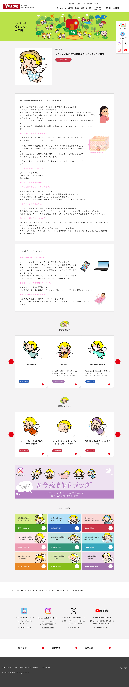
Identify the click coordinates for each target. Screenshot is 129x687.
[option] (31, 361)
